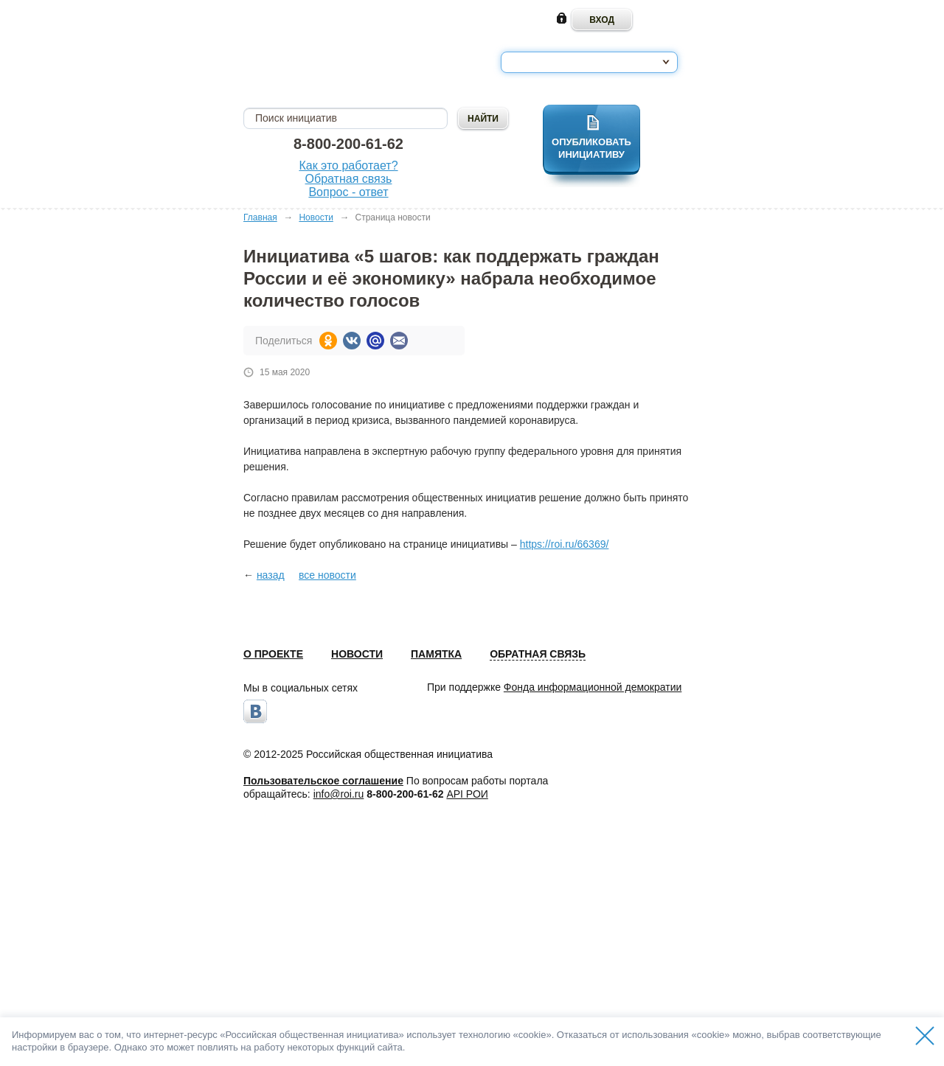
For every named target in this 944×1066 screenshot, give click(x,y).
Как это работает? (348, 165)
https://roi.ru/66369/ (564, 544)
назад (271, 575)
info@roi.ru (338, 794)
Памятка (436, 654)
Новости (316, 217)
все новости (327, 575)
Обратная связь (348, 179)
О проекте (273, 654)
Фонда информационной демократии (592, 687)
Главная (260, 217)
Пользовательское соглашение (323, 781)
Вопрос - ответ (348, 192)
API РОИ (466, 794)
